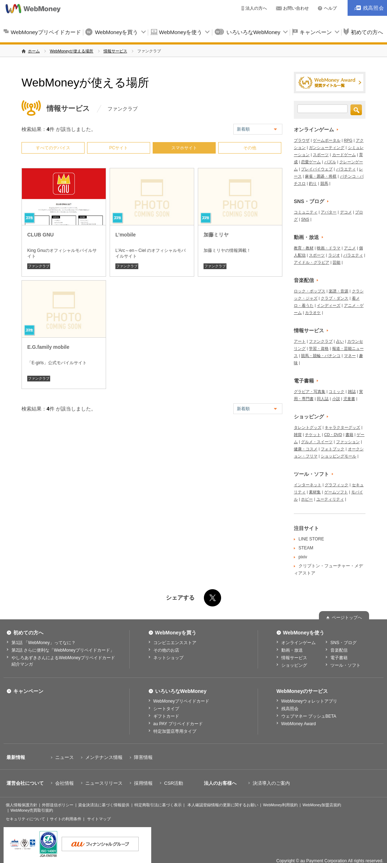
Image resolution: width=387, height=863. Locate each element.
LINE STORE (311, 538)
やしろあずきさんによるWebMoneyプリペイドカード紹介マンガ (63, 661)
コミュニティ (305, 212)
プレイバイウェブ (317, 169)
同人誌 (323, 399)
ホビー (307, 499)
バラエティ (346, 169)
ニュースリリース (104, 783)
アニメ (350, 248)
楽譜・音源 (338, 291)
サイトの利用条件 (65, 819)
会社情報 (64, 783)
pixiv (302, 556)
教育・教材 (304, 248)
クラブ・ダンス (334, 298)
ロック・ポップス (309, 291)
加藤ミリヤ (216, 235)
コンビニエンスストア (174, 642)
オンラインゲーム (314, 129)
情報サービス (115, 51)
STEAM (305, 547)
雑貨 (298, 434)
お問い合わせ (296, 8)
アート (300, 341)
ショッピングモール (338, 456)
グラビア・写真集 (309, 391)
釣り (313, 183)
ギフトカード (166, 716)
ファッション (348, 442)
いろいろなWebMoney (253, 32)
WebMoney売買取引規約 (31, 810)
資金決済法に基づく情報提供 (103, 805)
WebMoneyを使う (180, 32)
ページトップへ (347, 617)
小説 (336, 399)
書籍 (349, 434)
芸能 (336, 262)
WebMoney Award (298, 723)
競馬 (324, 183)
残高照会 (289, 708)
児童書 (349, 399)
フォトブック (332, 449)
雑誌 (352, 391)
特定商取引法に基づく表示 (158, 805)
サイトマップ (99, 819)
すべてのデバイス (53, 147)
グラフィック (336, 485)
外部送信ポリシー (57, 805)
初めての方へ (28, 632)
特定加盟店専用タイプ (174, 731)
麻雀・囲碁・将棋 (320, 176)
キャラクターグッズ (342, 427)
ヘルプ (330, 8)
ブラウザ (302, 140)
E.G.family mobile (48, 347)
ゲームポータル (326, 140)
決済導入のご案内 (271, 783)
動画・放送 (306, 237)
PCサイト (118, 147)
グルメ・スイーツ (317, 442)
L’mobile (125, 235)
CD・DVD (333, 434)
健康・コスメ (305, 449)
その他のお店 (166, 650)
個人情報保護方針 (21, 805)
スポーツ (321, 155)
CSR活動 (173, 783)
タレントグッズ (307, 427)
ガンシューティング (326, 147)
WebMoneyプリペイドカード (46, 32)
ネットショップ (168, 657)
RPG (348, 140)
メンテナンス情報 (104, 757)
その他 (249, 147)
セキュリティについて (25, 819)
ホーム (34, 51)
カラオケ (313, 312)
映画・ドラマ (328, 248)
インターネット (307, 485)
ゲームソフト (336, 492)
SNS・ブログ (309, 201)
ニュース (64, 757)
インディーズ (328, 305)
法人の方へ (256, 8)
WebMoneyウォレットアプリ (309, 701)
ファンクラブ (38, 266)
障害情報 (143, 757)
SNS (305, 219)
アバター (328, 212)
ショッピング (309, 416)
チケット (313, 434)
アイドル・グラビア (311, 262)
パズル (330, 162)
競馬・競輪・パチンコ (320, 355)
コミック (336, 391)
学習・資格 (319, 348)
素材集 (315, 492)
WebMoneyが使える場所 (71, 51)
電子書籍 (304, 381)
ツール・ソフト (311, 474)
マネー (350, 355)
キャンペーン (316, 32)
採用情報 (143, 783)
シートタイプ (166, 708)
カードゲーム (344, 155)
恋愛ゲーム (311, 162)
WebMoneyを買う (116, 32)
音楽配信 (304, 280)
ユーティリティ (330, 499)
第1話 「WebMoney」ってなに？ (43, 642)
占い (340, 341)
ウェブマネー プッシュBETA (308, 716)
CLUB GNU (40, 235)
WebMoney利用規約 (280, 805)
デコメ (346, 212)
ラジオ (334, 255)
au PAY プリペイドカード (178, 723)
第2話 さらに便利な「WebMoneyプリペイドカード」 (62, 650)
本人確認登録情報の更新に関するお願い (222, 805)
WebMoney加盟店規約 (321, 805)
